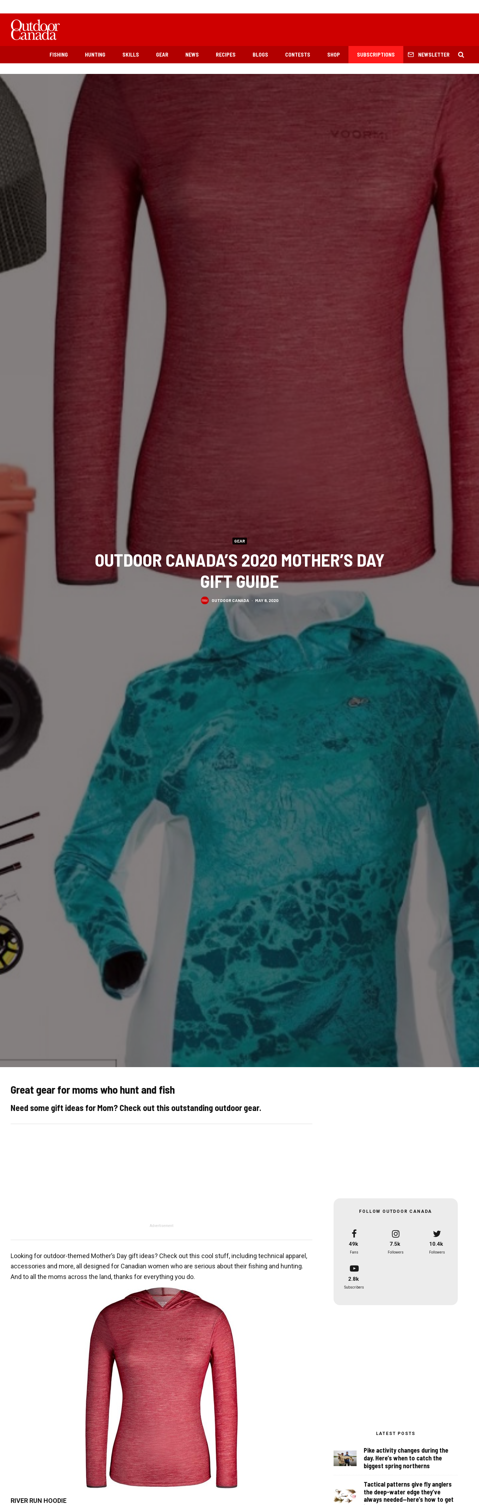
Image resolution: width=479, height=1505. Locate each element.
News (192, 54)
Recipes (226, 54)
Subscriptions (376, 54)
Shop (333, 54)
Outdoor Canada (230, 600)
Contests (297, 54)
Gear (162, 54)
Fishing (59, 54)
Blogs (260, 54)
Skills (130, 54)
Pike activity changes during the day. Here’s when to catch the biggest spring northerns (406, 1458)
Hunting (95, 54)
